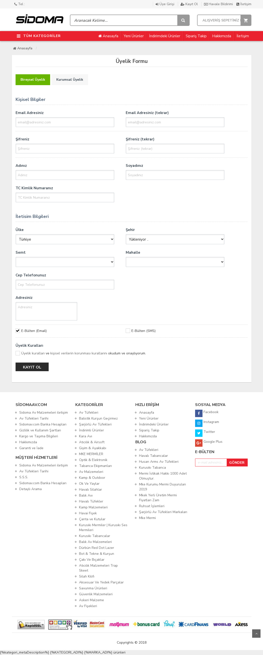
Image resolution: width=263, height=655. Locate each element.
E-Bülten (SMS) (143, 330)
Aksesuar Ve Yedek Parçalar (101, 582)
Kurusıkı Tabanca (152, 467)
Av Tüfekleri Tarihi (33, 418)
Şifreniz (22, 139)
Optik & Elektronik (93, 460)
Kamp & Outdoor (92, 477)
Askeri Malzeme (91, 600)
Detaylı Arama (30, 489)
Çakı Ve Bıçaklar (91, 559)
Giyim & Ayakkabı (92, 448)
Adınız (21, 165)
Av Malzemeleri (91, 471)
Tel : (19, 4)
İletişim (243, 4)
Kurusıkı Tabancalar (94, 536)
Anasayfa (108, 36)
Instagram (207, 423)
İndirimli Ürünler (91, 430)
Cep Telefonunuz (31, 275)
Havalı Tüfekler (91, 501)
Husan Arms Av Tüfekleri (159, 461)
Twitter (205, 433)
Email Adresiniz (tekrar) (147, 112)
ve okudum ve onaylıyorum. (83, 353)
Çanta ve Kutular (92, 519)
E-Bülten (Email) (34, 330)
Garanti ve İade (31, 448)
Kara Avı (85, 436)
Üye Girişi (165, 4)
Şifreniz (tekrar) (140, 139)
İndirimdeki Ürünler (164, 36)
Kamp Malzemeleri (93, 507)
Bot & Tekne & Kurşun (96, 553)
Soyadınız (134, 165)
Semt (21, 252)
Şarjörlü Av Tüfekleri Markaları (163, 512)
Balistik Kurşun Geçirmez (98, 418)
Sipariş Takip (196, 36)
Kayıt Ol (190, 4)
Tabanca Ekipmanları (95, 465)
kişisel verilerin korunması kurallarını (78, 353)
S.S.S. (23, 477)
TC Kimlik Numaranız (34, 188)
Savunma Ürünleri (93, 588)
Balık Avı (86, 495)
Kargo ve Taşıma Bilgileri (38, 436)
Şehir (130, 229)
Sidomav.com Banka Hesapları (42, 424)
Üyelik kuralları (33, 353)
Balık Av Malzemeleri (95, 541)
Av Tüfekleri (88, 412)
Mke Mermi (147, 518)
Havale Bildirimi (219, 4)
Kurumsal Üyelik (69, 79)
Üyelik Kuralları (29, 345)
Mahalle (133, 252)
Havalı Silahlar (90, 489)
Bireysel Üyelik (32, 79)
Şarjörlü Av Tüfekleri (95, 424)
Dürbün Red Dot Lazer (96, 547)
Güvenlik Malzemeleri (96, 594)
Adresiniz (24, 297)
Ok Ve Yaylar (89, 483)
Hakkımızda (221, 36)
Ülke (20, 229)
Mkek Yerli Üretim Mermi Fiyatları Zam (158, 497)
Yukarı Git (256, 633)
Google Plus (209, 443)
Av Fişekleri (88, 606)
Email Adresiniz (30, 112)
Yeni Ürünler (134, 36)
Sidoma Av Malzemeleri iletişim (43, 412)
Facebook (207, 413)
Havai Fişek (88, 513)
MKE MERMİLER (91, 454)
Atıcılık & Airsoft (91, 442)
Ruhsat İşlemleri (151, 506)
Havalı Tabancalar (153, 455)
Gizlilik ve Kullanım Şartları (40, 430)
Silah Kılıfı (86, 576)
